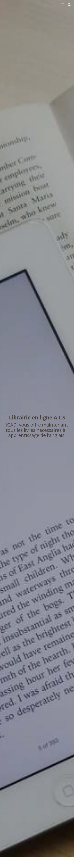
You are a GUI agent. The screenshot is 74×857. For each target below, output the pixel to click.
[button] (62, 5)
